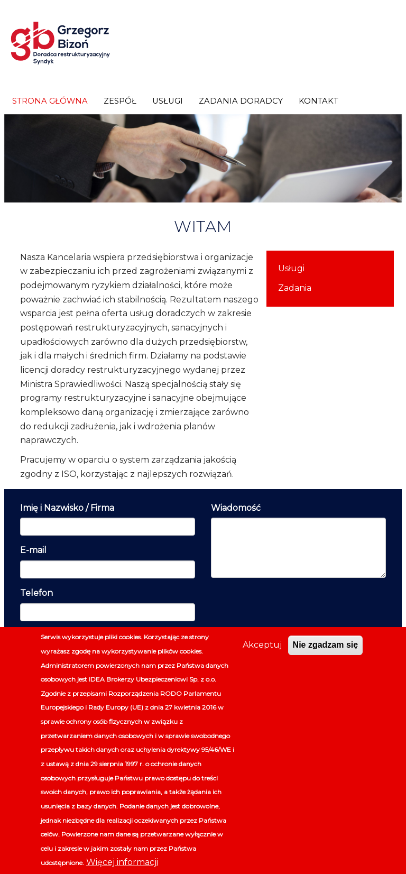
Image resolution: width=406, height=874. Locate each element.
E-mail (33, 550)
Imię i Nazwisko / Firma (67, 508)
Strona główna (50, 101)
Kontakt (318, 101)
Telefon (36, 593)
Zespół (120, 101)
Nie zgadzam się (325, 644)
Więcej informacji (122, 862)
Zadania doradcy (241, 101)
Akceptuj (262, 645)
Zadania (294, 288)
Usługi (167, 101)
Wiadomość (236, 508)
